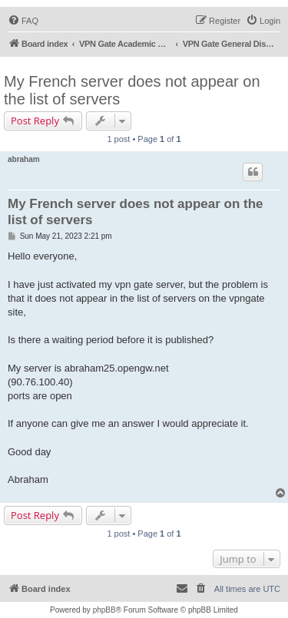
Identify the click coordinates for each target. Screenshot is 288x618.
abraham (24, 159)
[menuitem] (23, 21)
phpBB (104, 610)
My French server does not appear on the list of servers (132, 90)
